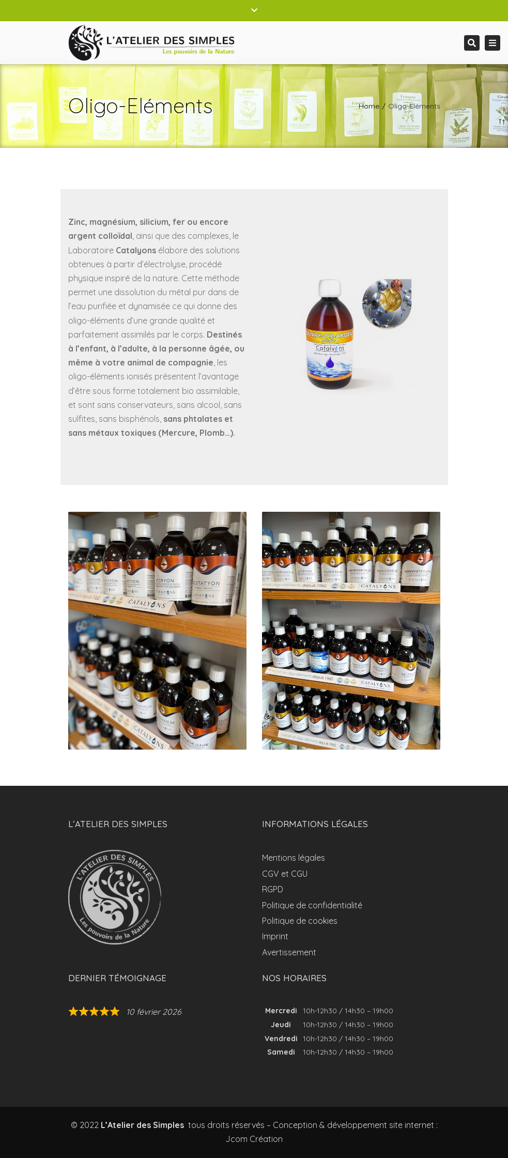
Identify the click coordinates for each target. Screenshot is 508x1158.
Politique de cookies (299, 921)
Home (369, 106)
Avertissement (289, 952)
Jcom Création (254, 1139)
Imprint (275, 936)
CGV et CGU (284, 874)
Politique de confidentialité (312, 905)
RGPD (272, 889)
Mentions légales (293, 857)
